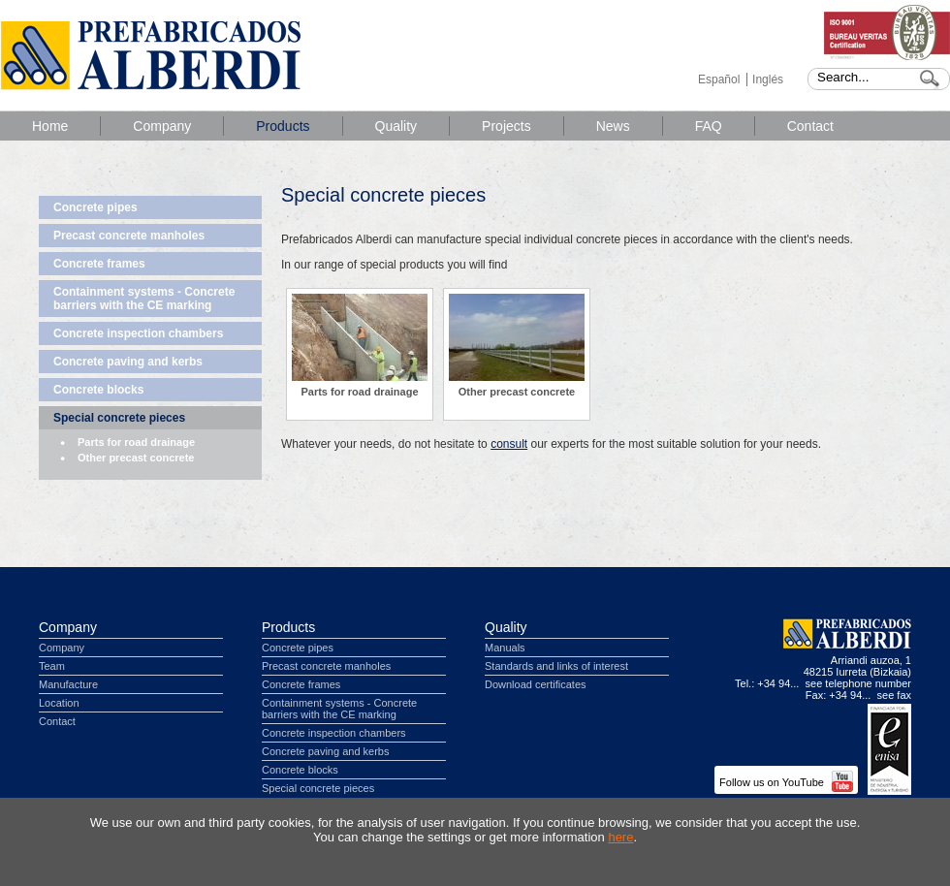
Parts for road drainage (136, 442)
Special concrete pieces (119, 418)
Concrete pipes (95, 207)
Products (282, 126)
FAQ (708, 126)
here (620, 837)
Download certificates (535, 684)
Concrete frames (99, 263)
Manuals (505, 647)
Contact (810, 126)
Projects (506, 126)
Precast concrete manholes (129, 235)
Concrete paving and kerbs (128, 361)
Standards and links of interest (556, 666)
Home (50, 126)
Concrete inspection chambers (138, 333)
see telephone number (858, 683)
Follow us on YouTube (786, 782)
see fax (894, 695)
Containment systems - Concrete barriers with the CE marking (144, 298)
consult (509, 444)
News (613, 126)
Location (59, 703)
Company (162, 126)
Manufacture (68, 684)
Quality (396, 126)
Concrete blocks (98, 389)
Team (52, 666)
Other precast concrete (136, 457)
